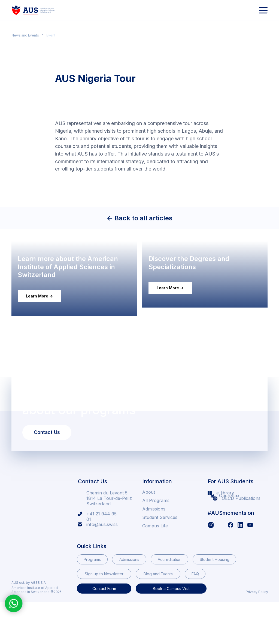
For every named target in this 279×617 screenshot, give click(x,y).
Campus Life (155, 540)
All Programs (155, 515)
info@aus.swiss (102, 539)
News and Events (25, 35)
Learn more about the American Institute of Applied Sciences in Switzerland (72, 282)
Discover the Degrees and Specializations (193, 286)
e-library (225, 507)
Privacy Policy (257, 607)
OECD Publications (241, 513)
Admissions (153, 524)
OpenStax (229, 510)
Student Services (159, 532)
